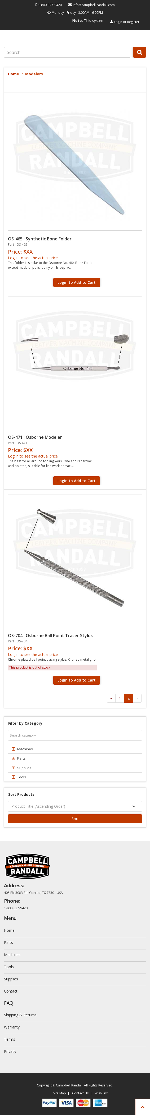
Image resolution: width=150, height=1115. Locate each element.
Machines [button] (25, 749)
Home (13, 73)
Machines (12, 954)
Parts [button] (21, 758)
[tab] (75, 748)
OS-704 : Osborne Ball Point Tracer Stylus (50, 635)
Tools (9, 966)
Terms (9, 1039)
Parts (8, 942)
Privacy (10, 1051)
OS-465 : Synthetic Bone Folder (40, 239)
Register (133, 22)
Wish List (101, 1093)
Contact (10, 991)
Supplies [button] (24, 768)
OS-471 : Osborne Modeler (35, 437)
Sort (75, 818)
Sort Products (21, 794)
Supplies (11, 978)
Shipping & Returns (20, 1014)
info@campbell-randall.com (94, 5)
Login (118, 22)
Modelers (34, 73)
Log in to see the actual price (33, 257)
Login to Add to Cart (77, 282)
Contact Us (80, 1093)
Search (140, 57)
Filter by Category (25, 723)
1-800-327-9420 (50, 5)
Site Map (59, 1093)
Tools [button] (21, 777)
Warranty (12, 1027)
